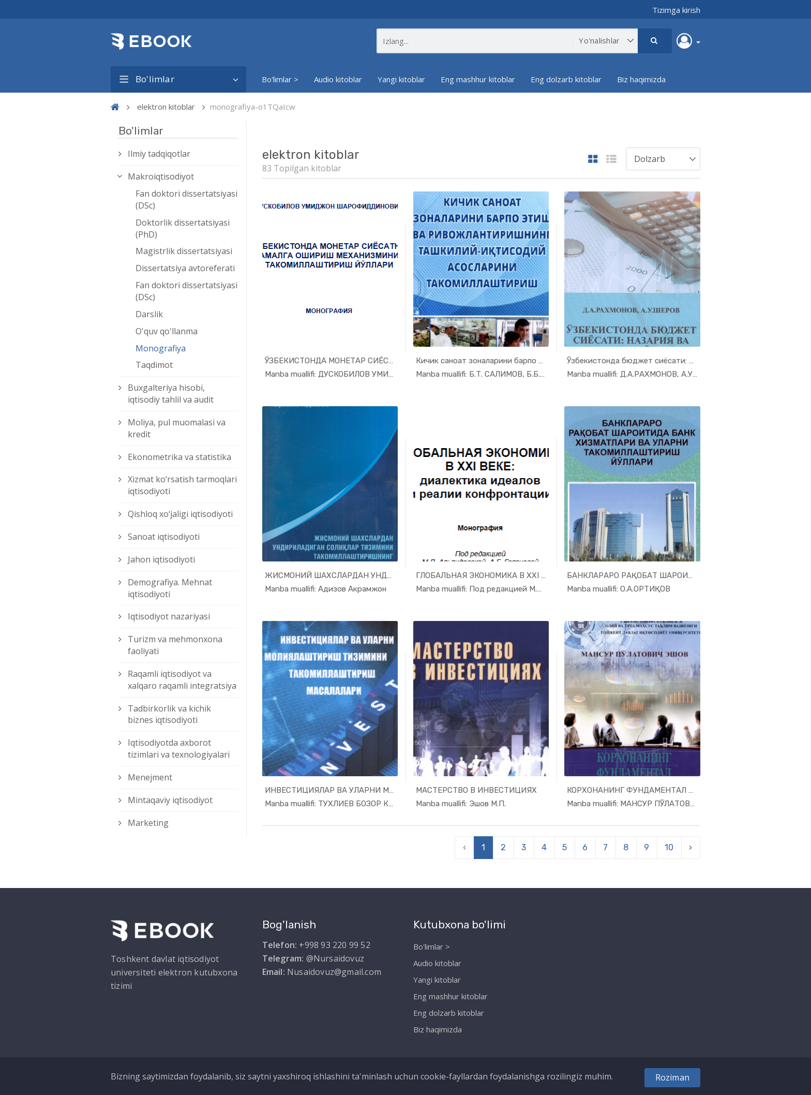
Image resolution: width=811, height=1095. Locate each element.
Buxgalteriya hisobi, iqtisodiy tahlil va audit (171, 393)
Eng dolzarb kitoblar (566, 79)
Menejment (150, 777)
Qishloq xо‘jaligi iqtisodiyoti (180, 514)
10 (669, 845)
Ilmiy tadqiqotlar (159, 153)
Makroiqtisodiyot (161, 176)
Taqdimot (154, 365)
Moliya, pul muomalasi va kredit (177, 428)
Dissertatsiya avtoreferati (185, 268)
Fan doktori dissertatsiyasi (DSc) (186, 199)
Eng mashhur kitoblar (478, 79)
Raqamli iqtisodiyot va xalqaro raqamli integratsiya (182, 679)
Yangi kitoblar (401, 79)
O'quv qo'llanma (167, 331)
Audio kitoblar (338, 79)
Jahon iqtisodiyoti (161, 559)
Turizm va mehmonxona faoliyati (175, 645)
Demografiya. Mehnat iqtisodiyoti (170, 588)
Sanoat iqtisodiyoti (164, 536)
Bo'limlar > (280, 79)
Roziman (672, 1077)
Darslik (149, 314)
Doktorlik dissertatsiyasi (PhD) (183, 228)
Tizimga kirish (676, 10)
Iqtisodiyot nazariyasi (169, 616)
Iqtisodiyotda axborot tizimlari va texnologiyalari (179, 748)
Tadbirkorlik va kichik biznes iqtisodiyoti (169, 714)
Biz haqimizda (641, 79)
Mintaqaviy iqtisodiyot (170, 800)
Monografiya (161, 348)
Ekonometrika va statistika (179, 457)
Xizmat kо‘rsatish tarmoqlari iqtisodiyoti (182, 485)
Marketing (148, 822)
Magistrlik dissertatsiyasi (184, 251)
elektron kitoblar (166, 106)
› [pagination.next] (690, 845)
